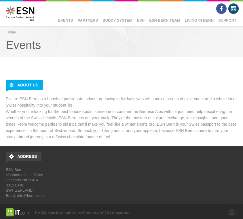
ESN (141, 20)
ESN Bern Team (164, 20)
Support (227, 20)
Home (11, 32)
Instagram (233, 8)
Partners (88, 20)
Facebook (221, 8)
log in (232, 212)
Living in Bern (199, 20)
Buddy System (117, 20)
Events (65, 20)
